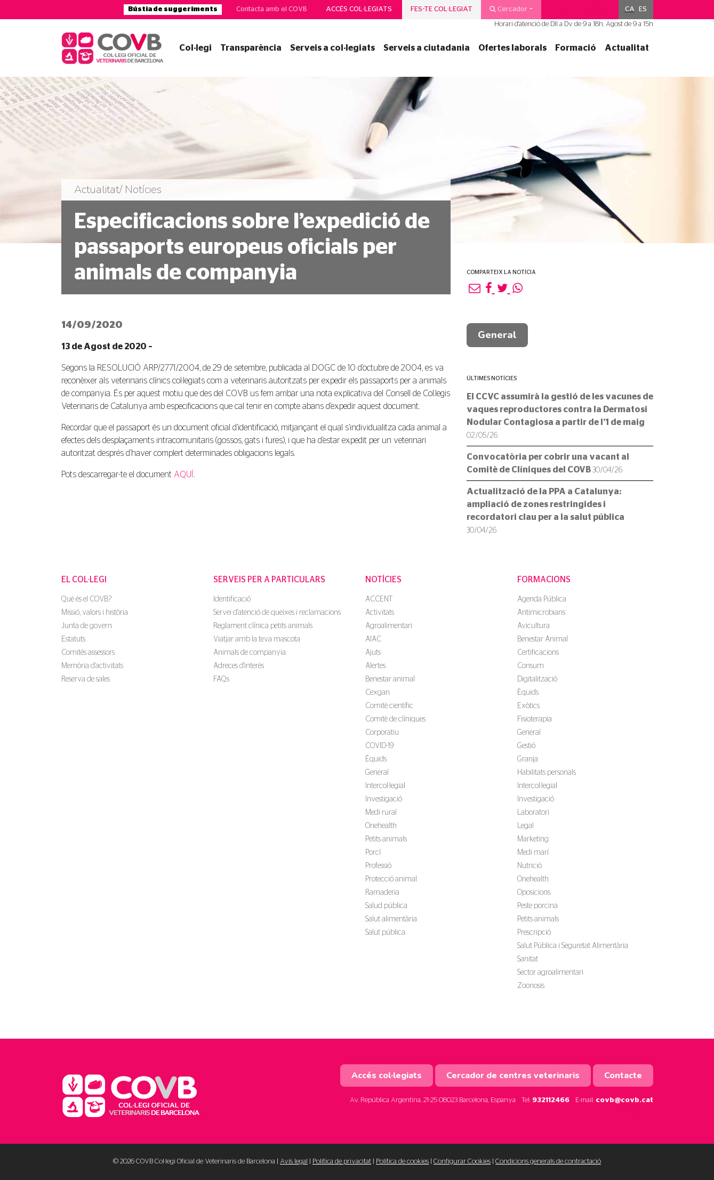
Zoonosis (530, 986)
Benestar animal (390, 679)
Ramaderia (382, 892)
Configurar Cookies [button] (462, 1161)
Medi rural (381, 812)
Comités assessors (88, 652)
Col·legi (195, 48)
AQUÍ (184, 474)
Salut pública (385, 932)
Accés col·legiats (359, 9)
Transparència (251, 48)
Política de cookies (402, 1161)
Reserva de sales (85, 679)
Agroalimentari (388, 626)
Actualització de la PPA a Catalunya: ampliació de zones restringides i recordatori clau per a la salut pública (545, 510)
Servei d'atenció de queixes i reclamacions (277, 612)
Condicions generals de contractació (548, 1161)
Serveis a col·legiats (332, 48)
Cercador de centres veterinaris (513, 1075)
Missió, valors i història (94, 612)
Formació (575, 48)
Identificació (232, 599)
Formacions (544, 579)
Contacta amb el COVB (271, 9)
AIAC (373, 639)
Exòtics (528, 706)
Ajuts (373, 652)
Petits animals (386, 839)
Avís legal (294, 1161)
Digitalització (537, 679)
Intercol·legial (385, 786)
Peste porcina (537, 906)
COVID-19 (379, 746)
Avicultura (533, 626)
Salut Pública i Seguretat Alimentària (572, 946)
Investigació (383, 799)
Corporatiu (382, 732)
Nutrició (529, 866)
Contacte (623, 1075)
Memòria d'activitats (92, 666)
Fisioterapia (534, 719)
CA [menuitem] (630, 9)
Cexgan (377, 692)
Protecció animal (391, 879)
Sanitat (527, 959)
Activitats (379, 612)
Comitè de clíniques (395, 719)
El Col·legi (84, 579)
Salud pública (386, 906)
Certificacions (538, 652)
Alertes (375, 666)
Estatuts (73, 639)
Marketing (533, 839)
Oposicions (533, 892)
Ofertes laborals (512, 48)
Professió (378, 866)
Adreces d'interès (238, 666)
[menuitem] (630, 9)
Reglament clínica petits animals (262, 626)
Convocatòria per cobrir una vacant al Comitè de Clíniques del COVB (548, 463)
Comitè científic (389, 706)
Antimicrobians (541, 612)
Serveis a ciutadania (426, 48)
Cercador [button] (508, 9)
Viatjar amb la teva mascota (256, 639)
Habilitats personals (546, 772)
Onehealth (381, 826)
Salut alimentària (391, 919)
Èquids (376, 759)
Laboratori (533, 812)
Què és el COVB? (86, 599)
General (497, 334)
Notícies (383, 579)
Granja (527, 759)
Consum (530, 666)
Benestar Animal (542, 639)
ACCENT (378, 599)
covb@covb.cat (624, 1100)
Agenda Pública (541, 599)
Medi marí (533, 852)
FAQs (221, 679)
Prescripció (534, 932)
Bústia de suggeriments (173, 9)
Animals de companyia (249, 652)
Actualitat (627, 48)
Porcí (373, 852)
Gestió (526, 746)
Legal (525, 826)
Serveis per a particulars (269, 579)
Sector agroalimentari (550, 972)
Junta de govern (86, 626)
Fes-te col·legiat (441, 9)
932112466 (550, 1100)
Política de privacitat (341, 1161)
